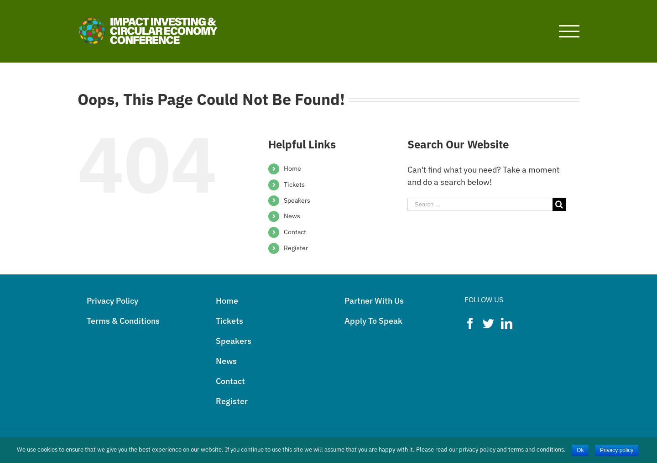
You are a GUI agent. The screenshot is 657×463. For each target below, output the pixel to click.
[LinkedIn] (506, 323)
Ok (580, 450)
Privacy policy (616, 450)
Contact (295, 232)
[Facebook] (470, 323)
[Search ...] (480, 204)
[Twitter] (488, 323)
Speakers (297, 200)
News (292, 216)
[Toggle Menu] (569, 31)
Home (292, 168)
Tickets (294, 184)
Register (296, 248)
